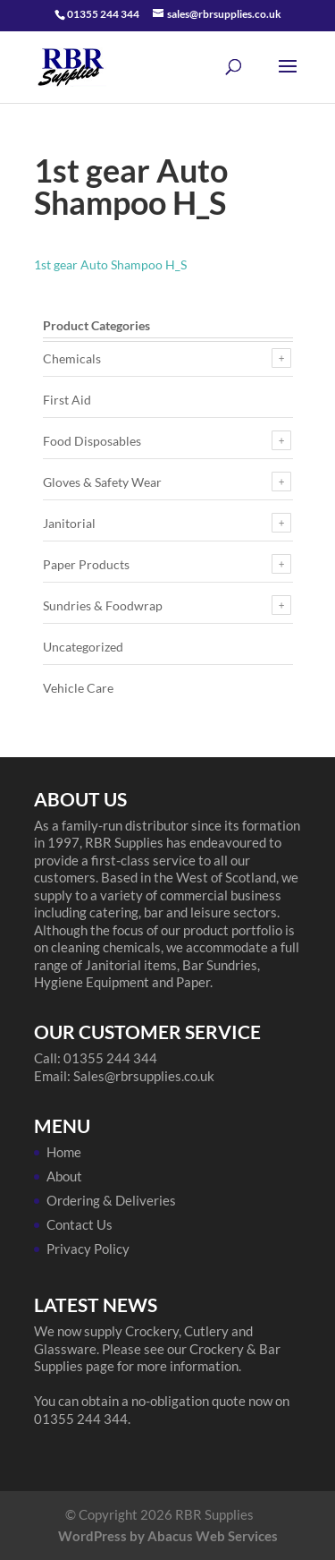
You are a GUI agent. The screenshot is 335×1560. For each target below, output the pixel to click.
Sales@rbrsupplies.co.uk (143, 1076)
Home (63, 1152)
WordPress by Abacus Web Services (168, 1536)
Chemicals (72, 358)
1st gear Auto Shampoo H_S (110, 264)
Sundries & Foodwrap (103, 605)
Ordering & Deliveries (111, 1200)
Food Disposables (92, 440)
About (64, 1176)
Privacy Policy (88, 1248)
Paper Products (86, 564)
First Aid (67, 399)
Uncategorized (83, 646)
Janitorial (69, 523)
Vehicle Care (78, 687)
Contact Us (79, 1224)
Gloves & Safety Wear (102, 482)
